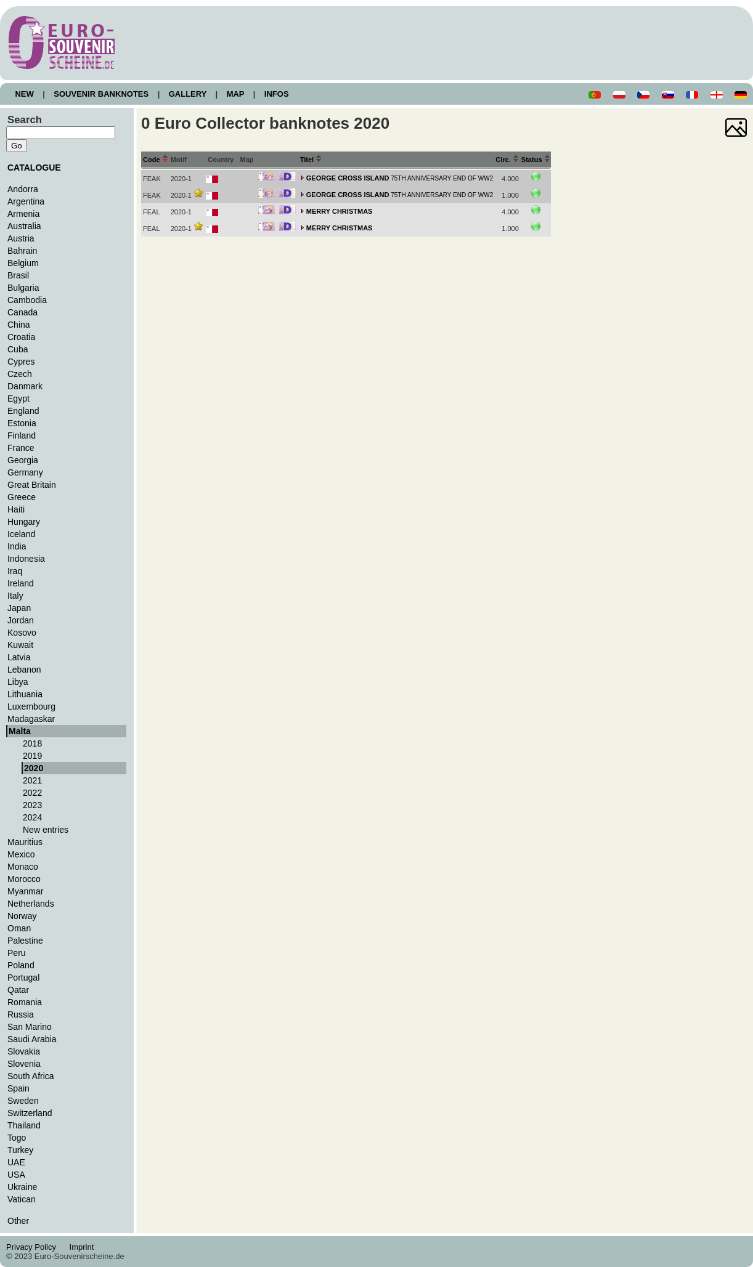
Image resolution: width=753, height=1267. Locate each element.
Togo (16, 1138)
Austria (21, 238)
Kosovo (21, 633)
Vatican (21, 1199)
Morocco (24, 879)
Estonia (21, 423)
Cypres (21, 361)
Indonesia (26, 559)
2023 (32, 805)
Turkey (20, 1150)
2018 (32, 743)
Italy (15, 596)
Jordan (20, 620)
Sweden (23, 1101)
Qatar (18, 990)
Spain (18, 1088)
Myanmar (25, 891)
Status (535, 159)
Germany (25, 472)
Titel (311, 159)
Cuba (17, 349)
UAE (16, 1162)
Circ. (507, 159)
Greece (21, 497)
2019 (32, 756)
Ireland (20, 583)
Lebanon (24, 669)
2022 (32, 793)
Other (18, 1221)
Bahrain (22, 251)
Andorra (22, 189)
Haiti (16, 509)
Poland (21, 965)
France (21, 448)
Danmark (25, 386)
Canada (22, 312)
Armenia (23, 214)
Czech (19, 374)
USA (16, 1175)
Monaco (22, 867)
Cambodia (27, 300)
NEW (24, 94)
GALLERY (187, 94)
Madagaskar (31, 719)
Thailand (24, 1125)
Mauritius (25, 842)
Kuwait (20, 645)
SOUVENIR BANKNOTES (101, 94)
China (18, 325)
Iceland (21, 534)
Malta (20, 731)
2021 (32, 780)
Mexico (21, 854)
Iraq (14, 571)
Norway (22, 916)
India (16, 546)
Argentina (25, 201)
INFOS (276, 94)
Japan (19, 608)
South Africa (30, 1076)
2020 (33, 768)
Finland (21, 435)
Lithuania (25, 694)
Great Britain (31, 485)
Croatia (21, 337)
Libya (17, 682)
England (23, 411)
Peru (16, 953)
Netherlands (30, 904)
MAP (235, 94)
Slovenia (24, 1064)
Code (155, 159)
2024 (32, 817)
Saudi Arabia (32, 1039)
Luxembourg (31, 706)
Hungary (23, 522)
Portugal (23, 977)
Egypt (18, 398)
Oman (19, 928)
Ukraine (22, 1187)
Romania (24, 1002)
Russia (20, 1014)
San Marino (29, 1027)
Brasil (18, 275)
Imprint (83, 1247)
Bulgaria (23, 288)
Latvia (18, 657)
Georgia (22, 460)
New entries (45, 830)
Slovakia (23, 1051)
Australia (24, 226)
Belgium (23, 263)
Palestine (25, 940)
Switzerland (29, 1113)
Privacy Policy (34, 1247)
